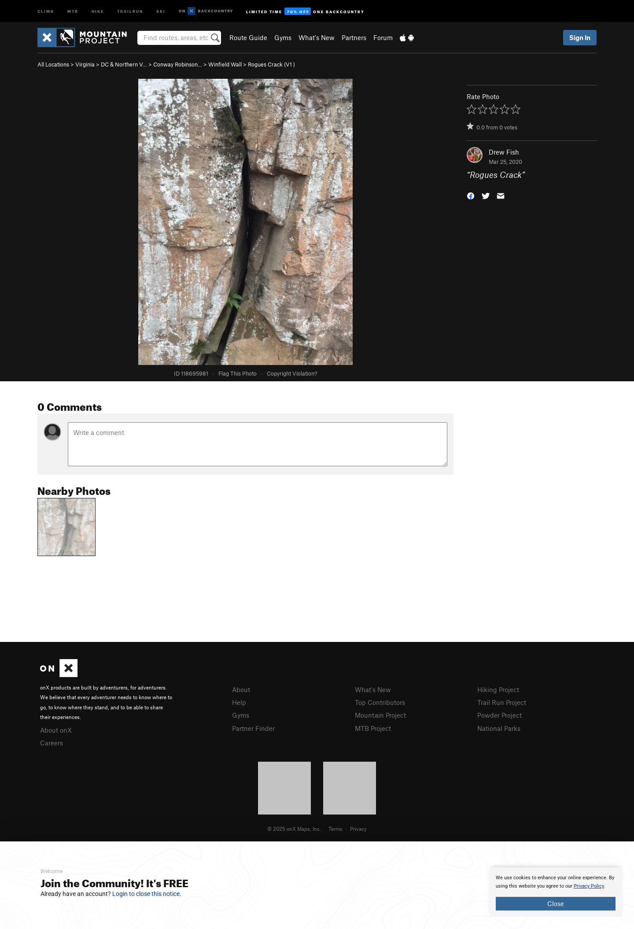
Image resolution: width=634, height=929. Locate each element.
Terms (335, 829)
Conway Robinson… (177, 64)
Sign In (579, 37)
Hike (98, 11)
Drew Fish (504, 152)
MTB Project (373, 728)
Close (555, 903)
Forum (383, 37)
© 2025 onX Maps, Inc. (294, 829)
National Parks (498, 728)
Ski (161, 11)
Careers (51, 743)
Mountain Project (380, 715)
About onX (56, 730)
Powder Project (499, 715)
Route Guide (248, 37)
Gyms (282, 37)
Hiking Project (498, 689)
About (241, 689)
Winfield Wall (225, 64)
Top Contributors (380, 702)
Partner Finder (253, 728)
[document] (556, 892)
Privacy (358, 829)
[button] (471, 195)
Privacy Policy (589, 886)
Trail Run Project (501, 702)
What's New (317, 37)
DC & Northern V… (124, 64)
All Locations (53, 64)
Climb (45, 11)
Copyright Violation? (292, 373)
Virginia (85, 64)
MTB (72, 11)
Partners (354, 37)
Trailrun (130, 11)
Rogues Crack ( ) (271, 64)
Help (239, 702)
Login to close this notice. (146, 893)
